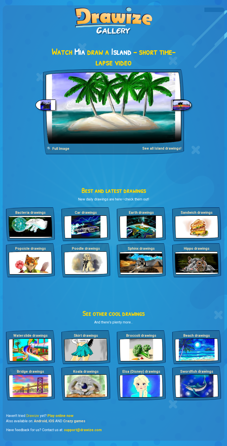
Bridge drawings (30, 371)
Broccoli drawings (141, 335)
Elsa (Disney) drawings (141, 371)
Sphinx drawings (141, 248)
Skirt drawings (86, 335)
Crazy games (74, 421)
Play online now (60, 416)
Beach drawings (196, 335)
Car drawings (86, 212)
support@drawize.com (83, 430)
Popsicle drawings (30, 248)
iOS (51, 421)
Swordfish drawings (196, 371)
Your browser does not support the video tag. (114, 108)
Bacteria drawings (30, 212)
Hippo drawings (196, 248)
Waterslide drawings (30, 335)
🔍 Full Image (58, 149)
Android (40, 421)
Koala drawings (86, 371)
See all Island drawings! (161, 148)
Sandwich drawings (197, 212)
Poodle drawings (86, 248)
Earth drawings (141, 212)
